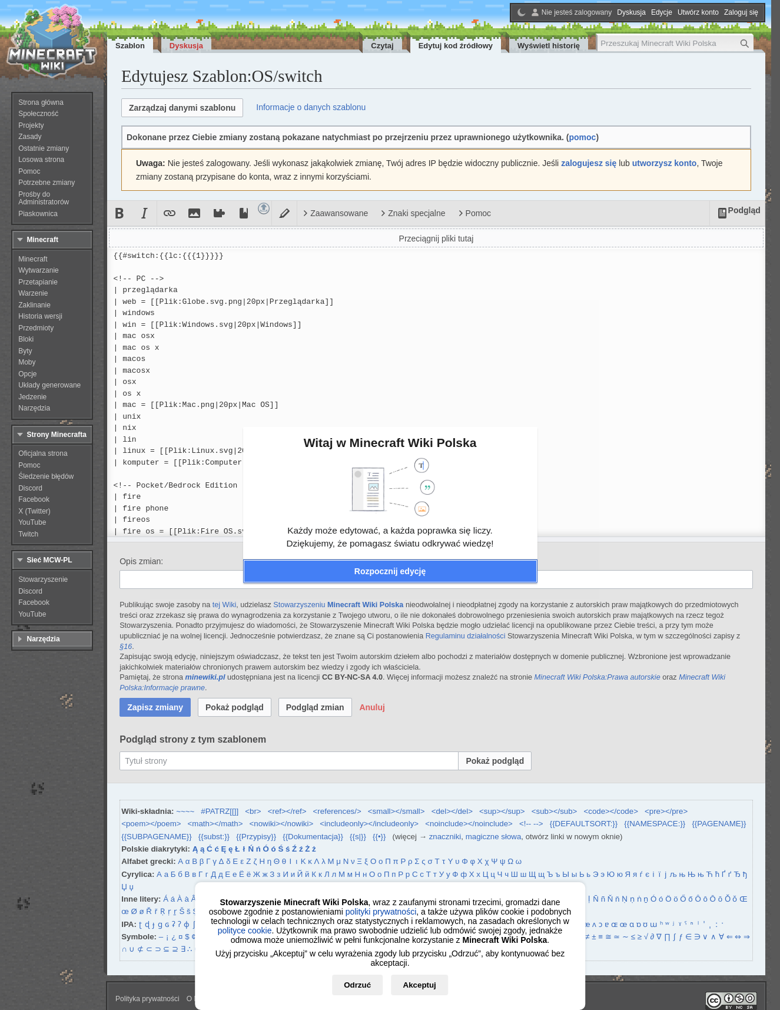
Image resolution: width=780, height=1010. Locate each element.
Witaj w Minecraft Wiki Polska (390, 442)
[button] (390, 571)
